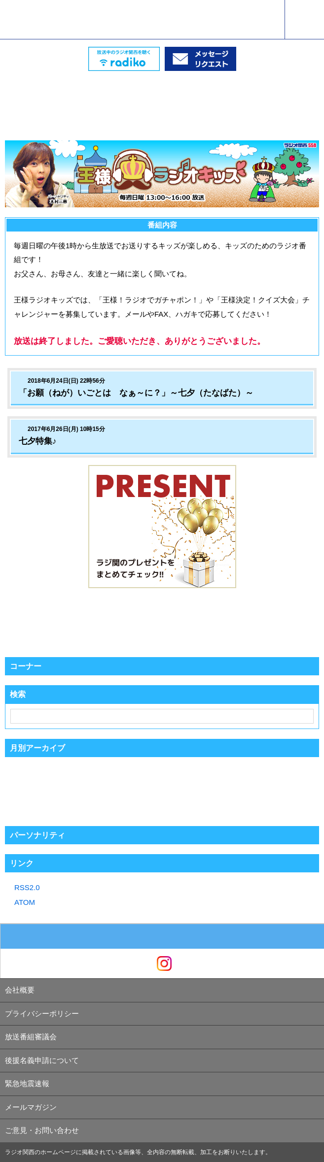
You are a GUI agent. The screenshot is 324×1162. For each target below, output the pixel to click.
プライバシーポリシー (42, 1013)
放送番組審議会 (31, 1036)
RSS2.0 (27, 887)
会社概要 (20, 990)
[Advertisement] (162, 95)
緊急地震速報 (27, 1083)
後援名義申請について (42, 1060)
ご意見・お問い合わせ (42, 1130)
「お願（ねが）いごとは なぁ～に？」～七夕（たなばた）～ (136, 393)
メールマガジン (31, 1107)
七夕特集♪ (38, 441)
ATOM (24, 902)
